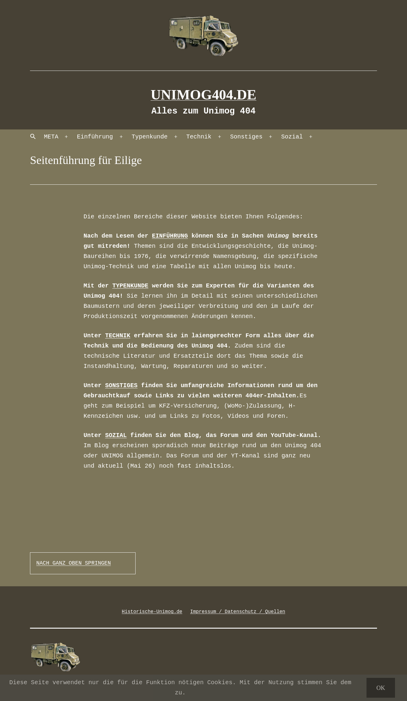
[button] (33, 137)
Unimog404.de (203, 94)
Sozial (292, 136)
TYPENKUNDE (130, 285)
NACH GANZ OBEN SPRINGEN (73, 563)
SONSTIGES (121, 385)
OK (380, 687)
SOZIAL (116, 435)
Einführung (95, 136)
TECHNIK (117, 335)
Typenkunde (150, 136)
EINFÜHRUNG (170, 235)
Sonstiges (246, 136)
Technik (198, 136)
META (51, 136)
